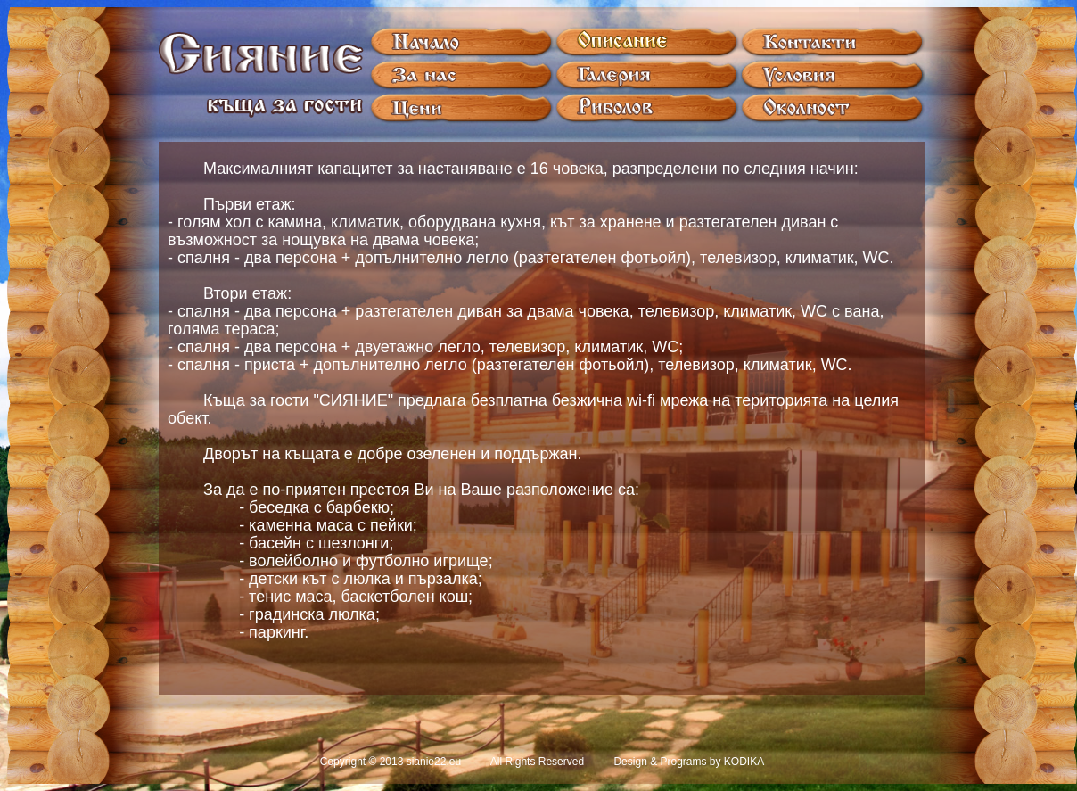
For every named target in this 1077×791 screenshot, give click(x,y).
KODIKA (744, 761)
